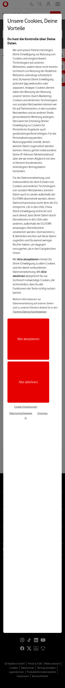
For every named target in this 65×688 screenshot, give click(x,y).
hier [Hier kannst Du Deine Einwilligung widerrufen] (26, 83)
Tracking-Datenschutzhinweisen (30, 311)
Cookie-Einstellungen (25, 406)
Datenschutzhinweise (20, 413)
